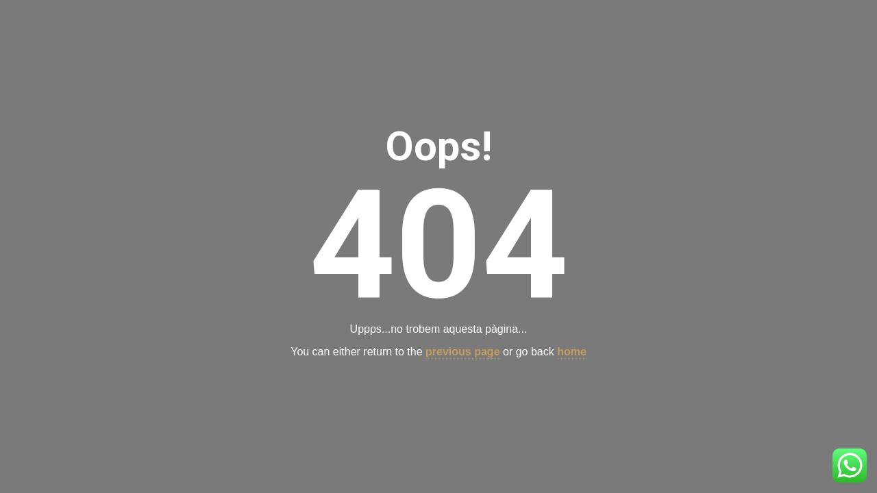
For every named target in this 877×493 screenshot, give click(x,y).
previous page (462, 352)
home (571, 352)
